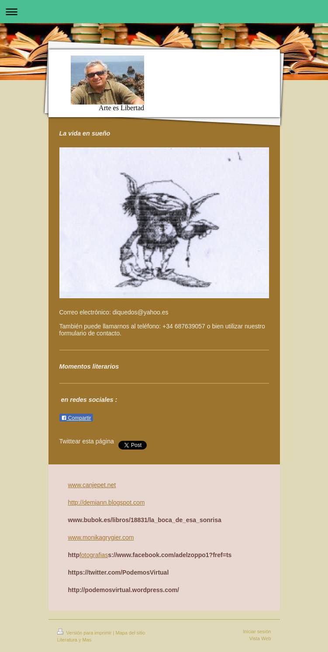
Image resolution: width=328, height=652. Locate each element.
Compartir (76, 418)
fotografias (93, 554)
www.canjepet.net (92, 484)
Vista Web (260, 638)
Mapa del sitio (130, 632)
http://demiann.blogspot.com (106, 502)
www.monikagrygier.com (101, 537)
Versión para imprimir (85, 632)
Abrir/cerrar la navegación (164, 11)
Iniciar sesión (257, 631)
